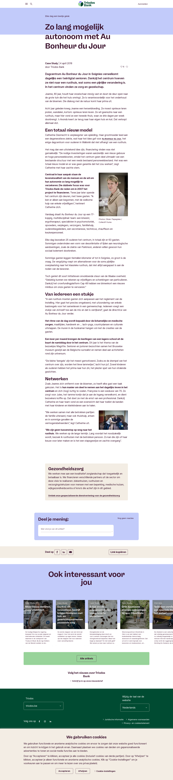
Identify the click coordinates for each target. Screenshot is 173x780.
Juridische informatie (108, 768)
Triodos (29, 747)
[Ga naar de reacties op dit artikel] (127, 108)
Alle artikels (86, 707)
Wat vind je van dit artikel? (55, 578)
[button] (170, 673)
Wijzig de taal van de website (133, 747)
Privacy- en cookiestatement (133, 772)
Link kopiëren (118, 601)
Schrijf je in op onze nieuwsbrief (86, 730)
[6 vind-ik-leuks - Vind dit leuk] (122, 108)
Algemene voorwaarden (135, 768)
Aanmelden (143, 4)
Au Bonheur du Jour (113, 180)
